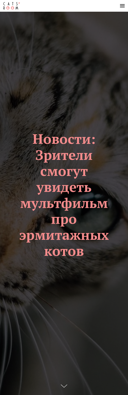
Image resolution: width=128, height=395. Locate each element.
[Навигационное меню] (122, 6)
